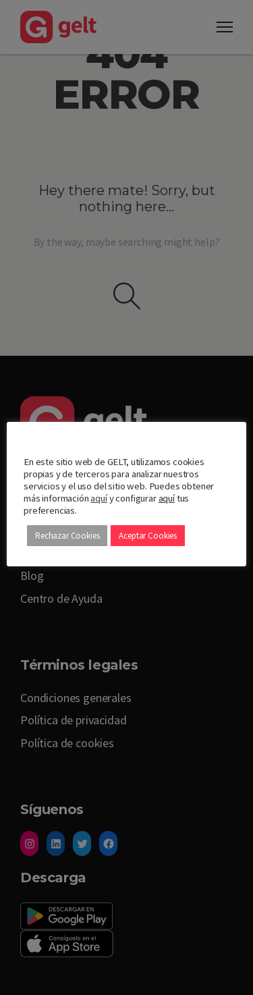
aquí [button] (167, 498)
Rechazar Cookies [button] (67, 535)
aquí (98, 498)
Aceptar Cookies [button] (148, 535)
